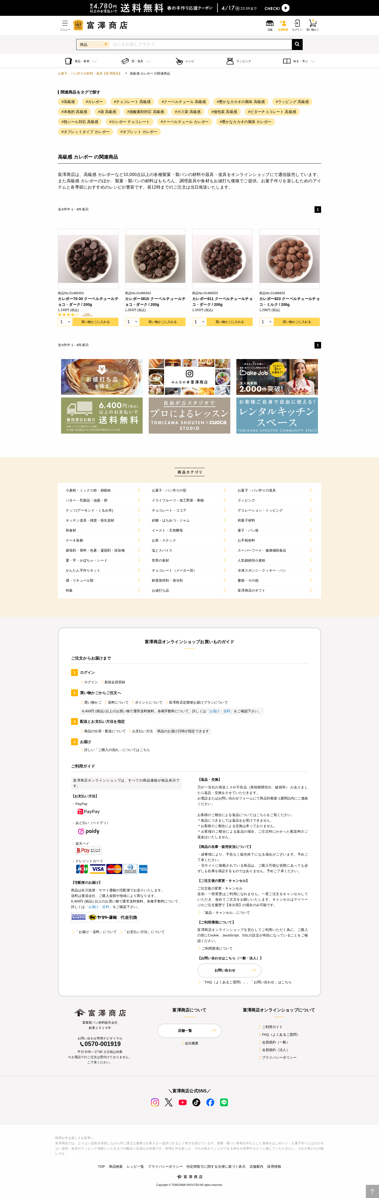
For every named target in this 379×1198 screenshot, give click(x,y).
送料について (116, 702)
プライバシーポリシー (277, 1057)
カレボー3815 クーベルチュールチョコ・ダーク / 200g (155, 302)
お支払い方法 (140, 731)
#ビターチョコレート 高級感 (272, 112)
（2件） (87, 314)
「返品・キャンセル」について (223, 913)
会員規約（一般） (274, 1042)
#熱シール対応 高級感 (80, 122)
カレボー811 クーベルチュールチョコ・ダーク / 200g (222, 302)
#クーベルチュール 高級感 (184, 102)
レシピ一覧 (135, 1166)
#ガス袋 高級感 (188, 112)
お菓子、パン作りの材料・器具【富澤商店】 (90, 73)
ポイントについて (147, 702)
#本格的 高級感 (74, 112)
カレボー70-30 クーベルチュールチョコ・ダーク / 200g (88, 302)
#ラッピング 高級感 (292, 102)
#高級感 (68, 102)
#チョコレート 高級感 (132, 102)
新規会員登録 (112, 682)
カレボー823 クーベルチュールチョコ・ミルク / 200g (289, 302)
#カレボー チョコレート (129, 122)
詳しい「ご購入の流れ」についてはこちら (115, 750)
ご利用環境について (215, 948)
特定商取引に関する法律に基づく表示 (216, 1166)
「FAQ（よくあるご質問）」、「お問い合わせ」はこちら (244, 982)
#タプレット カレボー (139, 132)
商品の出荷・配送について (103, 731)
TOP (101, 1166)
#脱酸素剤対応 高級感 (145, 112)
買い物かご (91, 702)
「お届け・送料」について (94, 932)
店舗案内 (256, 1166)
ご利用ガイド (270, 1027)
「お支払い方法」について (142, 932)
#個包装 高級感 (224, 112)
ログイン (89, 682)
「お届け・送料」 (220, 711)
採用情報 (274, 1166)
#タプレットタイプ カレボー (85, 132)
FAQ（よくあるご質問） (279, 1035)
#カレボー (94, 102)
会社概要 (190, 1043)
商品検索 (116, 1166)
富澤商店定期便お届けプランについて (196, 702)
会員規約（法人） (274, 1050)
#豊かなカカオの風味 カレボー (245, 122)
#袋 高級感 (107, 112)
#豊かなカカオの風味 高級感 (241, 102)
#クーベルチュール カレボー (185, 122)
